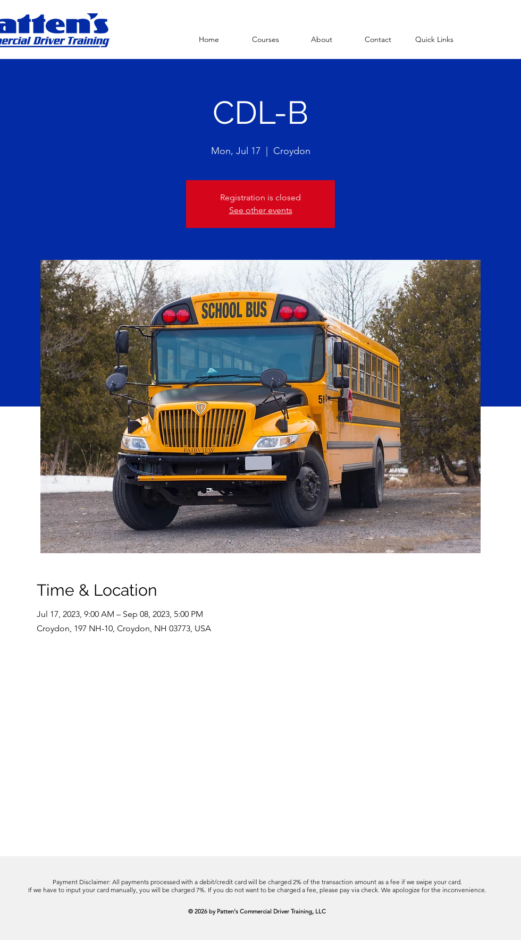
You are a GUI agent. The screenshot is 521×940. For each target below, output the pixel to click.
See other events (260, 210)
